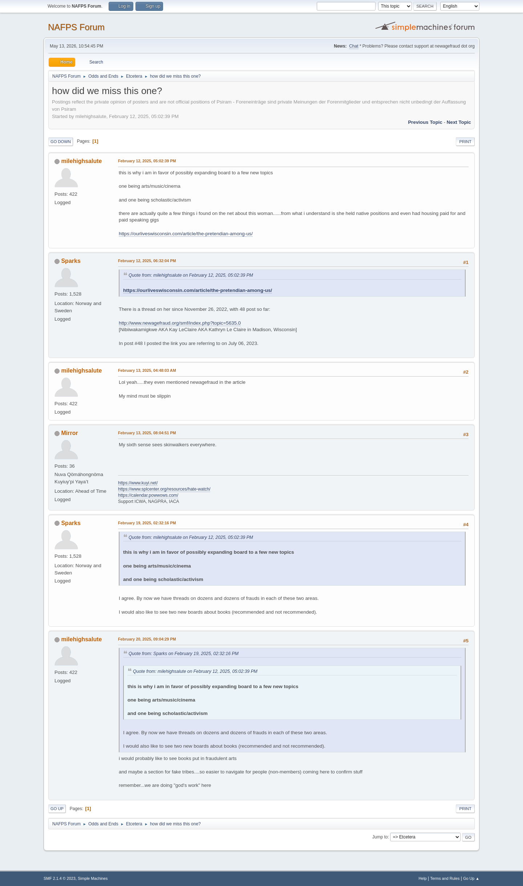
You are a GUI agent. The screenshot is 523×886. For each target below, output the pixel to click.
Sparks (70, 261)
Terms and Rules (445, 878)
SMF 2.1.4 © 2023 (60, 878)
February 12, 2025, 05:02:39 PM (147, 161)
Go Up (57, 808)
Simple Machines (93, 878)
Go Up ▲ (471, 878)
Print (465, 141)
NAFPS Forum (76, 27)
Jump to (380, 837)
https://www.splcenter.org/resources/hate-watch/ (164, 489)
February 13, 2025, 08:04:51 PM (147, 433)
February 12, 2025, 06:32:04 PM (147, 261)
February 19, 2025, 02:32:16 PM (147, 523)
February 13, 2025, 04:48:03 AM (147, 370)
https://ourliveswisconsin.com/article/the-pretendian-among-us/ (186, 233)
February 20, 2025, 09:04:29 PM (147, 639)
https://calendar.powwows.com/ (148, 495)
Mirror (69, 433)
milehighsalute (81, 161)
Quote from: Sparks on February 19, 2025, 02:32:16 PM (184, 653)
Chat (353, 46)
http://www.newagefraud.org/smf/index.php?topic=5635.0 (180, 323)
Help (423, 878)
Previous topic (425, 122)
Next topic (459, 122)
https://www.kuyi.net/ (138, 482)
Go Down (60, 141)
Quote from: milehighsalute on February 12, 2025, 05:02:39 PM (191, 275)
